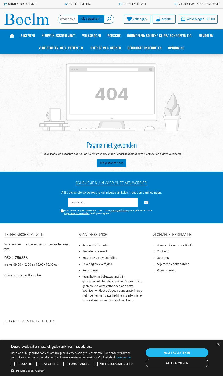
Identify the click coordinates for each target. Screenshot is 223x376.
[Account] (164, 19)
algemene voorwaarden (76, 213)
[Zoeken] (109, 19)
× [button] (218, 344)
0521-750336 (16, 257)
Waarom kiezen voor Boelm (175, 245)
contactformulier (30, 275)
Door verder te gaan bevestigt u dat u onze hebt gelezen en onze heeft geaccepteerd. (108, 212)
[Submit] (146, 202)
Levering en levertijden (97, 264)
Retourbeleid (90, 270)
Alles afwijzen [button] (177, 363)
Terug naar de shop (111, 163)
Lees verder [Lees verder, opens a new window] (123, 357)
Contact (162, 251)
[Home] (12, 35)
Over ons (163, 258)
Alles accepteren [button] (177, 352)
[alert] (111, 358)
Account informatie (95, 245)
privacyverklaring (119, 210)
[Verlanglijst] (137, 19)
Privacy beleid (166, 270)
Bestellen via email (94, 251)
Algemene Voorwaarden (173, 264)
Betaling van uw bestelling (99, 258)
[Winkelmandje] (198, 19)
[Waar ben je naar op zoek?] (68, 19)
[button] (75, 370)
